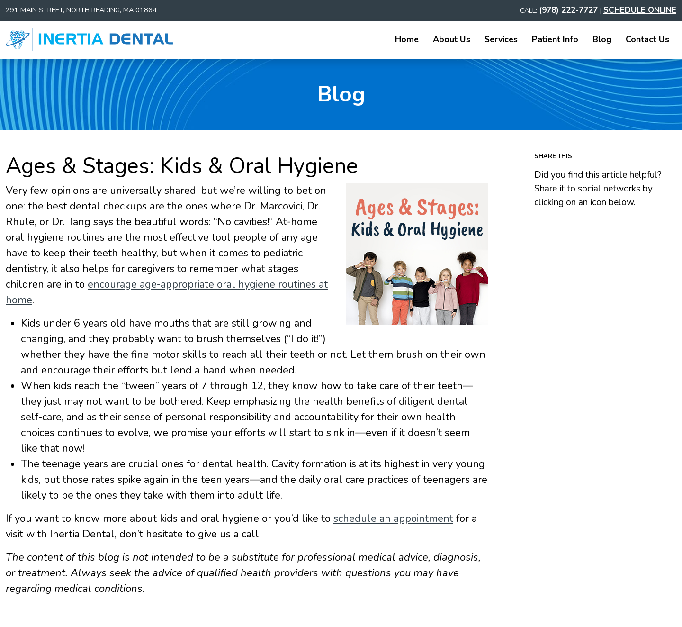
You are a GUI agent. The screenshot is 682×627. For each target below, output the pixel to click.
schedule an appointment (393, 518)
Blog (601, 39)
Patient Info (555, 39)
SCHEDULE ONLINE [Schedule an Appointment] (639, 10)
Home (407, 39)
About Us (451, 39)
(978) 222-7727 (569, 10)
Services (501, 39)
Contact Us (647, 39)
